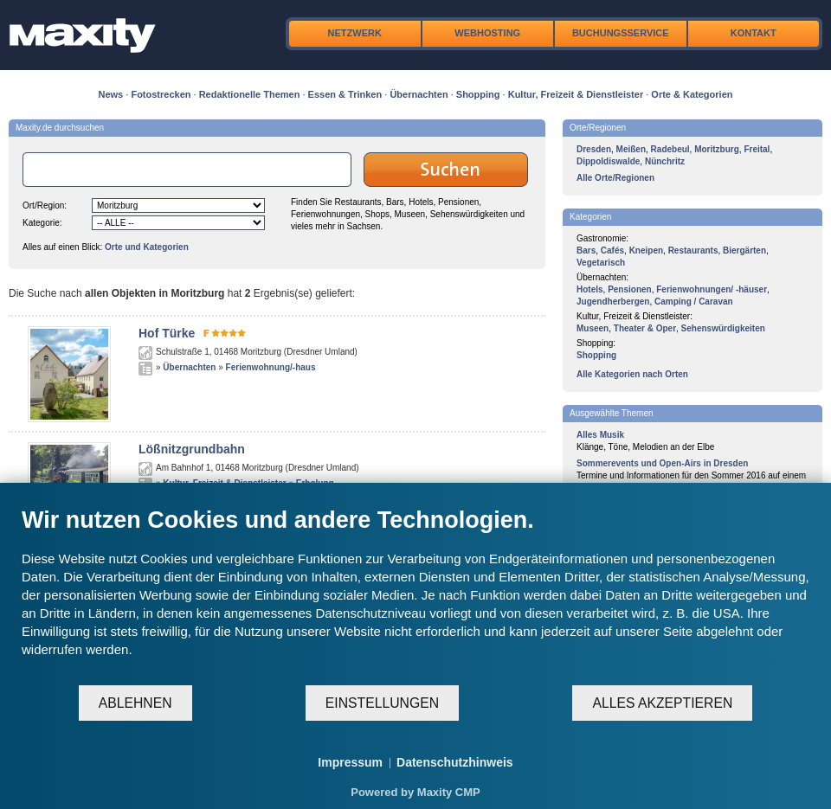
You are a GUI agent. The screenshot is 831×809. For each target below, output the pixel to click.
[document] (415, 595)
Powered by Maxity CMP (415, 792)
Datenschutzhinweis (454, 762)
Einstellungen (382, 703)
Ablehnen (135, 703)
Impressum (350, 762)
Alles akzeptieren (662, 703)
